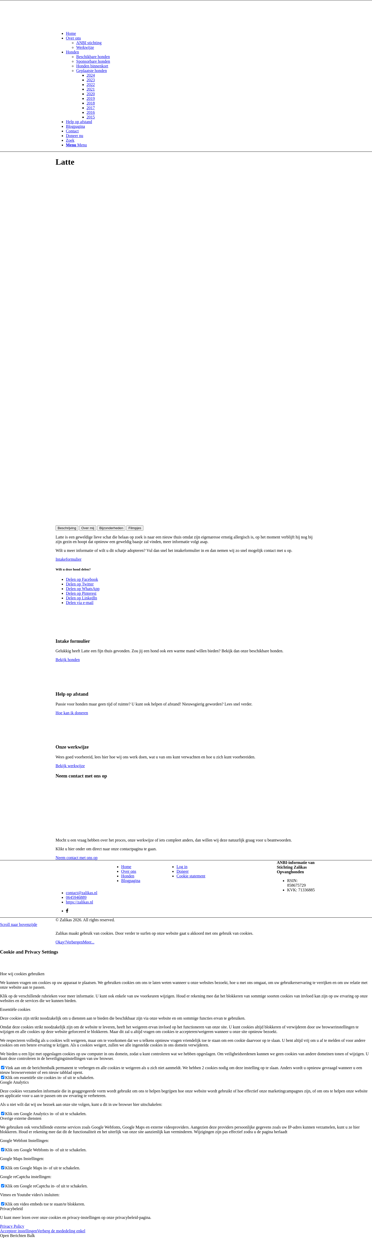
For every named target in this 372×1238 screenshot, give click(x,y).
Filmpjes (134, 528)
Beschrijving (67, 528)
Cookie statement (190, 876)
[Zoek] (70, 140)
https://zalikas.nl (79, 902)
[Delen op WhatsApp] (82, 588)
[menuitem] (191, 33)
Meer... (88, 942)
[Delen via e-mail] (80, 602)
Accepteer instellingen (18, 1231)
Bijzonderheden (111, 528)
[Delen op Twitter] (80, 584)
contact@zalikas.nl (81, 893)
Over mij (87, 528)
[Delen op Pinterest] (81, 593)
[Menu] (76, 145)
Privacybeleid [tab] (11, 1209)
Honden (127, 876)
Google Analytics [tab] (14, 1082)
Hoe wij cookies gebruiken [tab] (22, 974)
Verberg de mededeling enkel (61, 1231)
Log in (181, 866)
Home (126, 866)
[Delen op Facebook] (82, 579)
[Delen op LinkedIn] (81, 598)
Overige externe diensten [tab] (20, 1118)
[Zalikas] (94, 24)
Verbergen (74, 942)
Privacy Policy (12, 1226)
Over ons (128, 871)
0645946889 (76, 897)
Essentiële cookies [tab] (15, 1009)
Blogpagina (130, 880)
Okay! (61, 942)
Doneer (182, 871)
